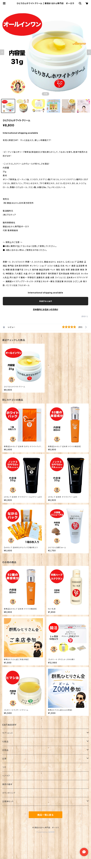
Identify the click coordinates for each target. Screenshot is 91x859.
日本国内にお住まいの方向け (45, 309)
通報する (84, 316)
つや (4, 767)
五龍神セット (8, 801)
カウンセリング (8, 793)
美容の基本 (7, 784)
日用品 (5, 750)
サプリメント (7, 733)
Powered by (45, 832)
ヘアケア (6, 776)
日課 (4, 758)
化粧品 (5, 741)
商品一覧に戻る (45, 814)
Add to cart (45, 301)
